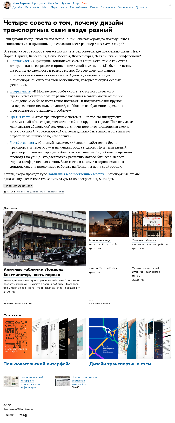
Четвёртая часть (23, 142)
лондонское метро (36, 191)
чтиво (61, 191)
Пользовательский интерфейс (37, 364)
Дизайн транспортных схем (120, 364)
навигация (52, 191)
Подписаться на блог (18, 186)
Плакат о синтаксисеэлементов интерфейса (84, 380)
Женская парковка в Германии (17, 303)
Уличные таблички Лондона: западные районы (150, 242)
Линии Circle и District (104, 268)
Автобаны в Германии (99, 303)
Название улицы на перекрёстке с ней (103, 242)
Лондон (21, 191)
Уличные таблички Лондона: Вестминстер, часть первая (34, 272)
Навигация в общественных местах (76, 174)
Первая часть (20, 60)
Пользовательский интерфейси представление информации (32, 382)
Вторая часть (20, 91)
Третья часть (20, 117)
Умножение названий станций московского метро (146, 272)
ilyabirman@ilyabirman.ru (19, 409)
